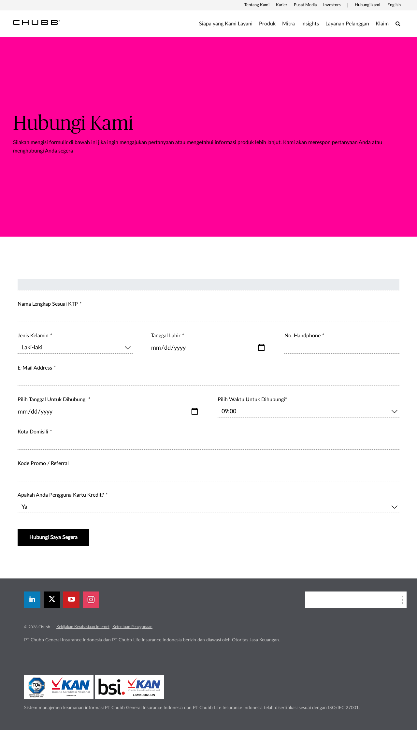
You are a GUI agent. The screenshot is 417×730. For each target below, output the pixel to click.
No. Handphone (302, 335)
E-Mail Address (35, 368)
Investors (332, 5)
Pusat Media (305, 5)
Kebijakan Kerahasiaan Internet (82, 627)
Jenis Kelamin (33, 335)
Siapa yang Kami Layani (225, 23)
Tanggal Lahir (165, 335)
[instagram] (91, 599)
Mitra (288, 23)
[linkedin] (32, 599)
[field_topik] (208, 284)
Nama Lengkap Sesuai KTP (48, 304)
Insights (310, 23)
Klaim (382, 23)
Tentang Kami (256, 5)
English (394, 5)
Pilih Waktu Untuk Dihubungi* (252, 399)
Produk (267, 23)
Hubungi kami (367, 5)
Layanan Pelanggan (347, 23)
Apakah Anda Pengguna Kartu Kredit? (61, 495)
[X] (52, 599)
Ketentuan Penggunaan (132, 627)
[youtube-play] (71, 599)
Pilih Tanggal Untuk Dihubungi (52, 399)
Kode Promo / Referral (43, 463)
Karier (281, 5)
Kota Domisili (33, 431)
